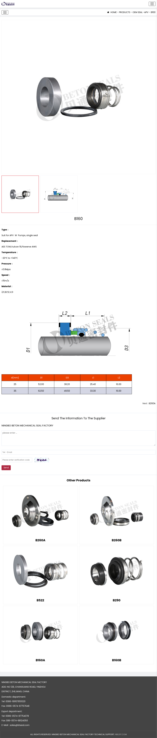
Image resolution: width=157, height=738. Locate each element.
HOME (112, 12)
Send (6, 467)
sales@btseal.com (20, 725)
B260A (152, 403)
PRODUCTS (124, 12)
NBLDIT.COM (121, 734)
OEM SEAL (138, 12)
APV (146, 12)
